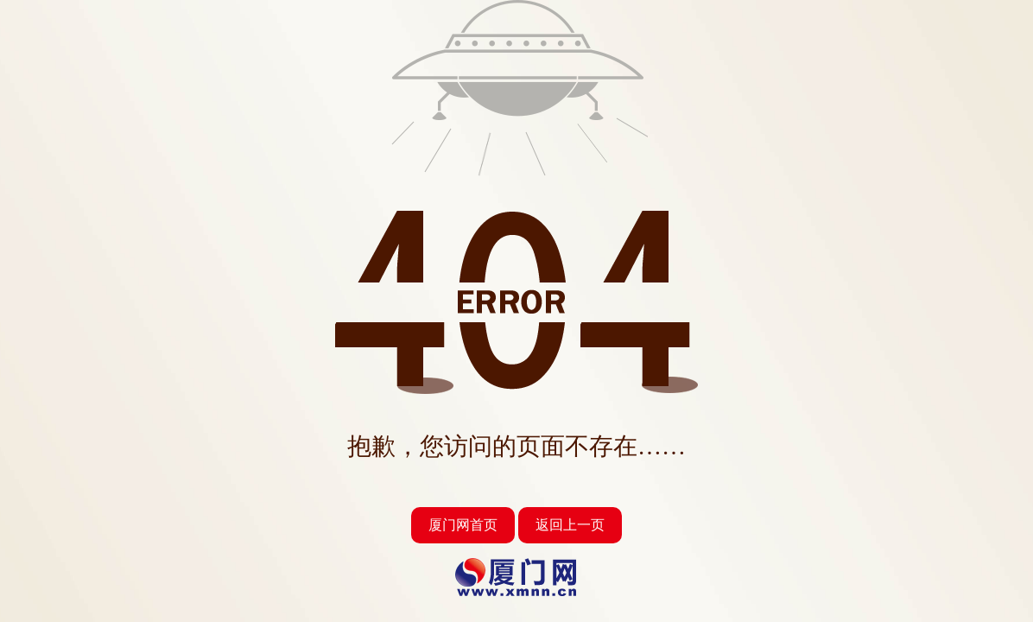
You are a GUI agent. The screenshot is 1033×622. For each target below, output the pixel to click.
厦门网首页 (462, 524)
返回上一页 (570, 524)
